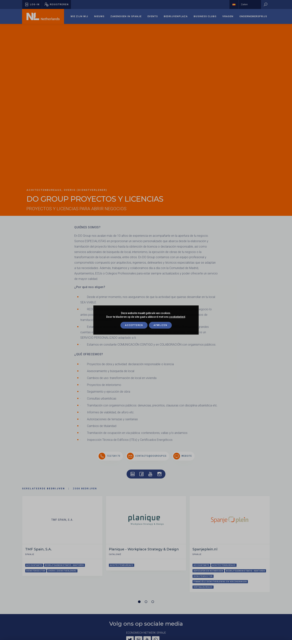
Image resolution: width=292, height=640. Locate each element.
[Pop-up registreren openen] (56, 4)
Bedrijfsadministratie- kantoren (64, 565)
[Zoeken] (265, 4)
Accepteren (134, 325)
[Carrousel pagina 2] (146, 601)
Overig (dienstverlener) (62, 571)
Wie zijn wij (79, 16)
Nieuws (99, 16)
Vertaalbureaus (203, 587)
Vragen (227, 16)
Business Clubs (205, 16)
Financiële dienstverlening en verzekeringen (220, 582)
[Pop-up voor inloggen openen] (32, 4)
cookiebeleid (177, 316)
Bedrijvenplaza (176, 16)
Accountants (34, 565)
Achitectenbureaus (121, 565)
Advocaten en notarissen (208, 571)
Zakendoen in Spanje (126, 16)
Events (152, 16)
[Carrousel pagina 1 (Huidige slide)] (139, 601)
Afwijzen (160, 325)
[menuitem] (79, 16)
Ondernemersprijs (253, 16)
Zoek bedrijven (85, 488)
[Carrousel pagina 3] (152, 601)
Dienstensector (35, 571)
